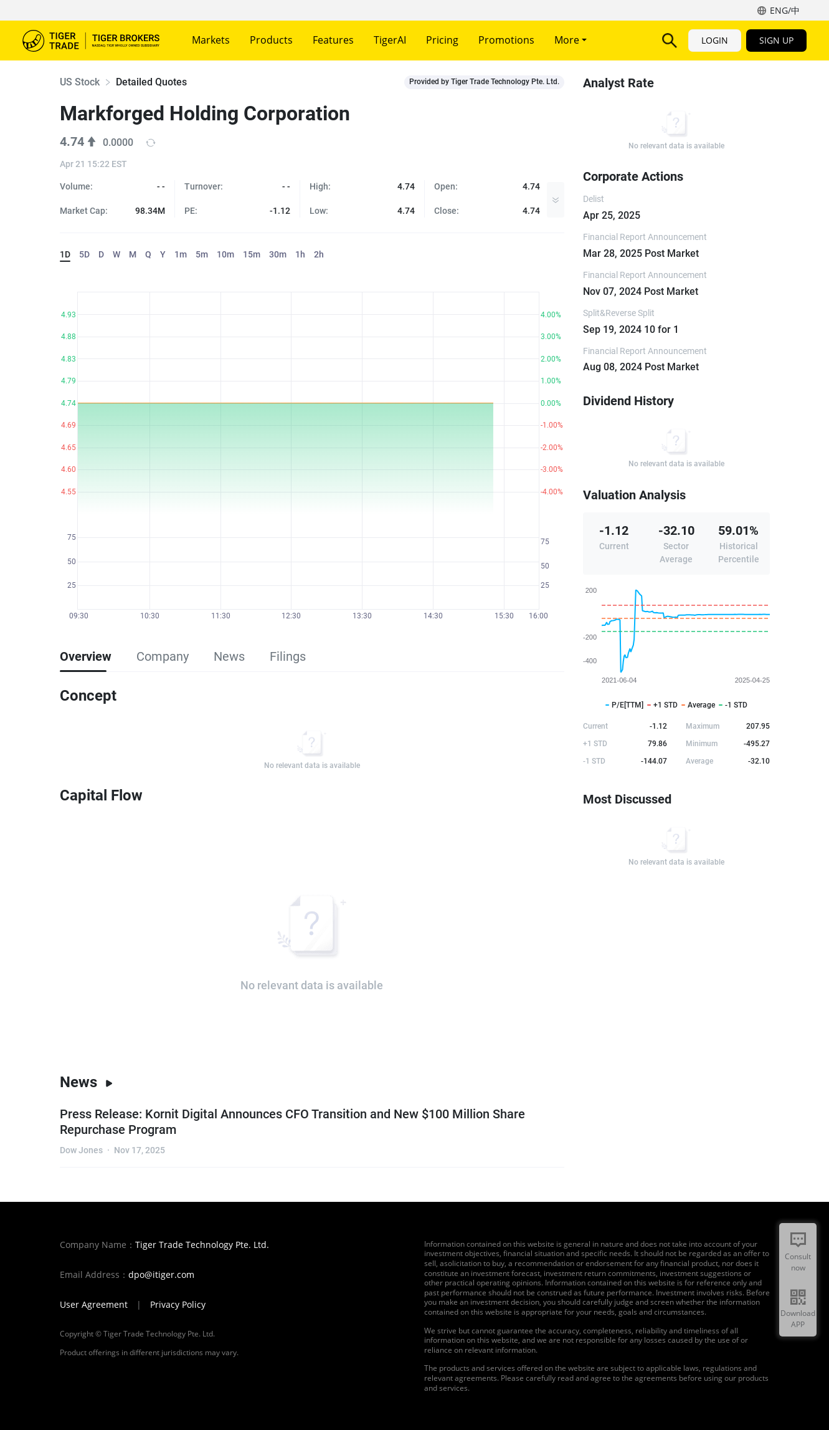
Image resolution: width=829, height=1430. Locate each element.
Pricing (442, 40)
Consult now (798, 1262)
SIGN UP (776, 40)
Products (271, 40)
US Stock (80, 82)
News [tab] (229, 656)
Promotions (506, 40)
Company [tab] (162, 656)
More (570, 40)
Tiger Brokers (90, 40)
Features (333, 40)
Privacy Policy (178, 1304)
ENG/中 (785, 10)
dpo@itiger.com (161, 1274)
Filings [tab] (288, 656)
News (86, 1082)
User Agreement (94, 1304)
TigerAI (390, 40)
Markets (211, 40)
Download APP (797, 1319)
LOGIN (714, 40)
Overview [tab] (85, 656)
